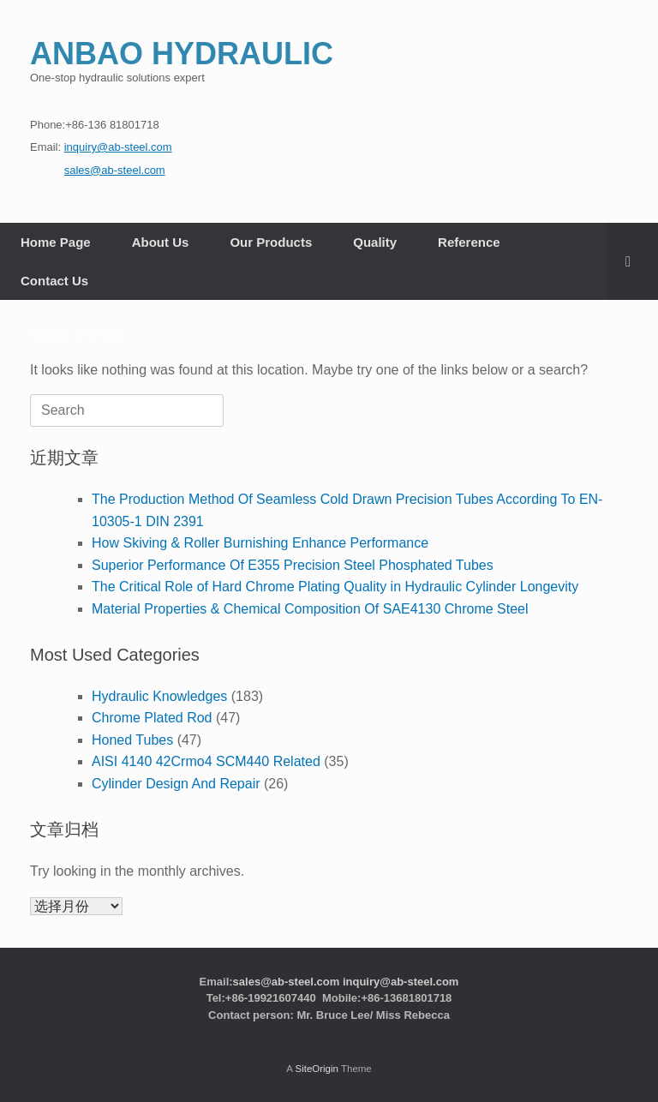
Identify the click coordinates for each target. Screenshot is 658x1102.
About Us (160, 242)
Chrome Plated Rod (152, 717)
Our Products (271, 242)
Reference (469, 242)
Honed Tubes (132, 740)
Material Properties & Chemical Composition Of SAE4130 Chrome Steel (310, 609)
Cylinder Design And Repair (176, 783)
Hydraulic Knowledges (159, 696)
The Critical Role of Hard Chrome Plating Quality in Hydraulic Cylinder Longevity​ (335, 586)
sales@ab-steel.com (286, 981)
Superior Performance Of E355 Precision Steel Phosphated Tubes (293, 565)
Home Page (56, 242)
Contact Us (54, 280)
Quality (375, 242)
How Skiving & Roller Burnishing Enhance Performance (260, 543)
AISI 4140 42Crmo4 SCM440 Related (206, 761)
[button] (632, 261)
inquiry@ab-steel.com (400, 981)
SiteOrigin (316, 1068)
